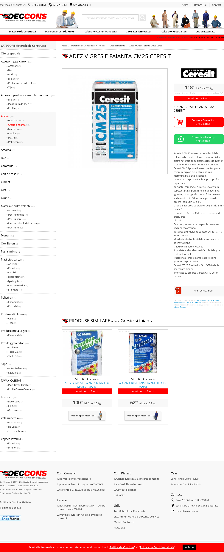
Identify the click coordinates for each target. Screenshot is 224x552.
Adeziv (7, 116)
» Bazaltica (14, 422)
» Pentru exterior (17, 285)
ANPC (2, 485)
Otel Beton (9, 243)
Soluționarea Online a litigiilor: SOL (16, 493)
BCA (5, 158)
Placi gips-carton (13, 259)
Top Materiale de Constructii (129, 511)
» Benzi (12, 70)
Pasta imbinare (12, 251)
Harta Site (119, 527)
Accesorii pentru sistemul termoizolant (28, 95)
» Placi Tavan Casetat (19, 385)
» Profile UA (15, 347)
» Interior (14, 447)
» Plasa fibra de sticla (19, 104)
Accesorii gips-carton (16, 61)
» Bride (12, 74)
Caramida (9, 166)
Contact (216, 5)
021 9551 (34, 485)
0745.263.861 (39, 5)
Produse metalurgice (15, 331)
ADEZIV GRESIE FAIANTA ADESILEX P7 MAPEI (143, 384)
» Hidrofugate (15, 276)
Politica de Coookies (122, 547)
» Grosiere (14, 410)
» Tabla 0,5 (14, 351)
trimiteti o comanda (187, 511)
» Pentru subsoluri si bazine (23, 223)
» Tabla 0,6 (14, 356)
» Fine (12, 405)
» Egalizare (14, 372)
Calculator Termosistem (139, 31)
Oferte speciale (12, 53)
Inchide (189, 547)
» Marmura (14, 129)
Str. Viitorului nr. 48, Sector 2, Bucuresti (197, 505)
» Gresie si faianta (18, 124)
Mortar (7, 235)
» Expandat (15, 302)
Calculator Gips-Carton (173, 31)
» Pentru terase (17, 227)
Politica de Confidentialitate (15, 502)
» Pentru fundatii (17, 214)
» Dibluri (13, 78)
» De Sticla (13, 426)
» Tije (11, 87)
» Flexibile (13, 272)
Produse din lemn (14, 314)
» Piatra (12, 137)
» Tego (11, 322)
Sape (6, 364)
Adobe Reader (180, 307)
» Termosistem (16, 431)
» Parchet (13, 133)
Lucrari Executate (205, 31)
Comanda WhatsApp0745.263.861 (203, 139)
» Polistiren (15, 142)
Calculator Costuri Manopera (100, 31)
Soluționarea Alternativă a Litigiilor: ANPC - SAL (21, 489)
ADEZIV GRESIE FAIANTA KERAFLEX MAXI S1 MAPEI (87, 384)
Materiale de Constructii (22, 31)
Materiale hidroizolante (18, 206)
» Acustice (13, 264)
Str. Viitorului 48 (82, 5)
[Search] (110, 17)
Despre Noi (200, 5)
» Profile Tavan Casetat (21, 389)
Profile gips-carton (15, 343)
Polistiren (9, 297)
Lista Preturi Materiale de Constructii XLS (136, 516)
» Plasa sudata (16, 335)
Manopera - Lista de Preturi (60, 31)
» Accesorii (14, 66)
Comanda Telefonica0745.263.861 (203, 122)
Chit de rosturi (11, 174)
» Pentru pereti (16, 219)
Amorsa (8, 150)
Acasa (185, 5)
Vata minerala (12, 418)
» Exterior (13, 268)
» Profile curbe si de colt (21, 83)
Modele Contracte (124, 522)
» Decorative (15, 401)
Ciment (7, 182)
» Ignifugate (14, 281)
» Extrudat (14, 306)
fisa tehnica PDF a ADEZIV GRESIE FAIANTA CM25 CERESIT (196, 301)
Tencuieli (8, 397)
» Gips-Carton (15, 120)
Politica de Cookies (10, 507)
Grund (6, 198)
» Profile (13, 108)
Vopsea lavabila (13, 439)
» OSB (11, 318)
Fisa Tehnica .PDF (203, 290)
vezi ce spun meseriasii (83, 415)
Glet (5, 190)
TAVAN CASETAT (12, 380)
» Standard (14, 289)
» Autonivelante (17, 368)
